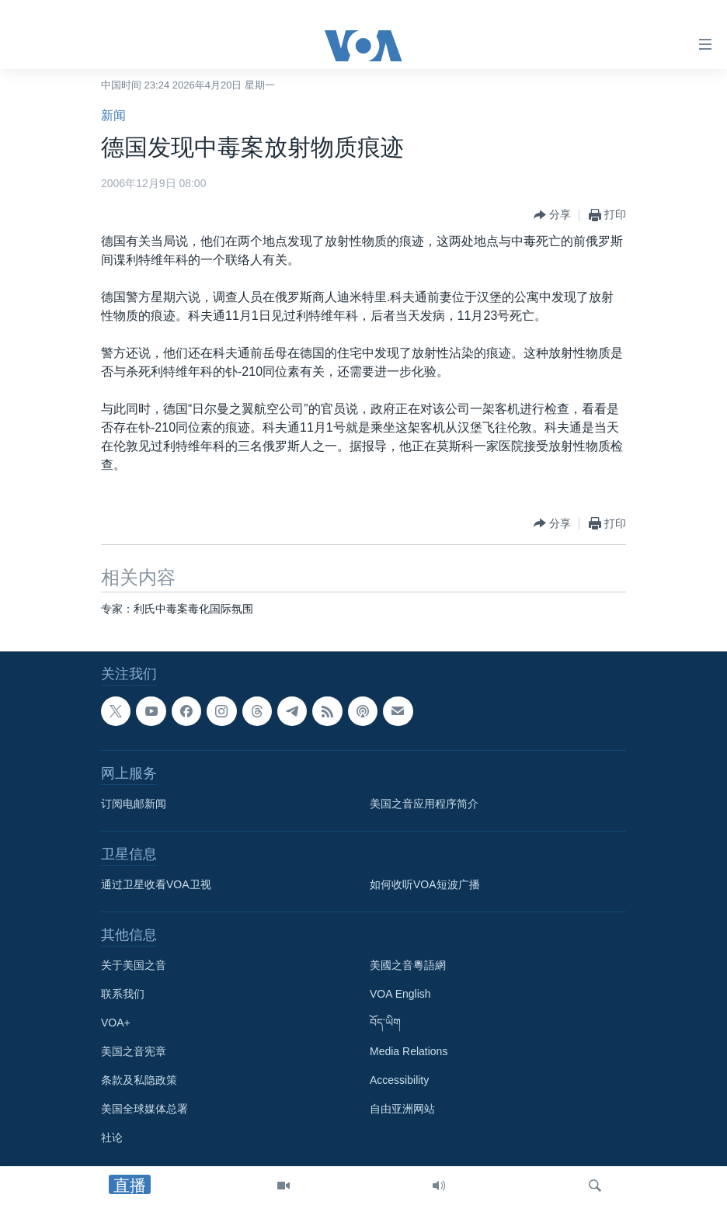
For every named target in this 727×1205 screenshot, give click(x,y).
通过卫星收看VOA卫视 (156, 884)
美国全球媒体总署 (144, 1109)
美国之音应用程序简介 (424, 803)
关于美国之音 (133, 965)
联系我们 (122, 994)
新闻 (113, 115)
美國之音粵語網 (408, 965)
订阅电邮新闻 (133, 803)
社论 (112, 1137)
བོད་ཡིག (385, 1022)
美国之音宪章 (133, 1051)
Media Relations (408, 1051)
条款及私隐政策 (139, 1080)
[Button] (552, 215)
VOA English (400, 994)
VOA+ (115, 1022)
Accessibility (399, 1080)
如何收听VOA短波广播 (425, 884)
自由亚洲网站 (402, 1109)
